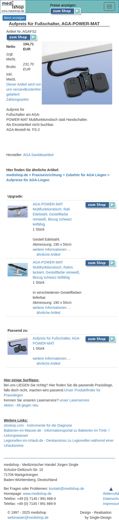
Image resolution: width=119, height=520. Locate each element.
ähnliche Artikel (48, 254)
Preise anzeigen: (66, 8)
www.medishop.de (37, 494)
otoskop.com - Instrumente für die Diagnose (38, 425)
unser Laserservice (74, 400)
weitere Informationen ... (51, 249)
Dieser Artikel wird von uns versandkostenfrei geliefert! (23, 89)
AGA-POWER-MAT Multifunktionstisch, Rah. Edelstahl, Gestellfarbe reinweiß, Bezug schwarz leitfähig (52, 214)
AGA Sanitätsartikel (38, 155)
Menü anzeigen (14, 18)
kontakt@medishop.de (66, 489)
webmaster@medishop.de (28, 517)
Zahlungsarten (17, 99)
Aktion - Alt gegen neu (21, 405)
